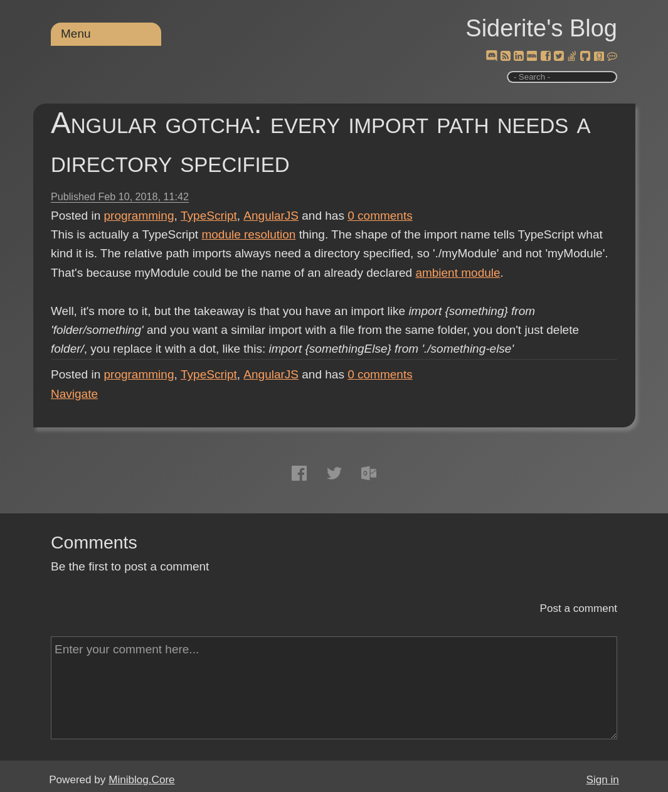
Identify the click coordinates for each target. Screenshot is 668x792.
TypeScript (209, 215)
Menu (76, 33)
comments (380, 215)
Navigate (74, 393)
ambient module (457, 272)
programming (139, 215)
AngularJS (271, 215)
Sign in (602, 780)
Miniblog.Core (141, 780)
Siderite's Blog (541, 28)
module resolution (248, 234)
